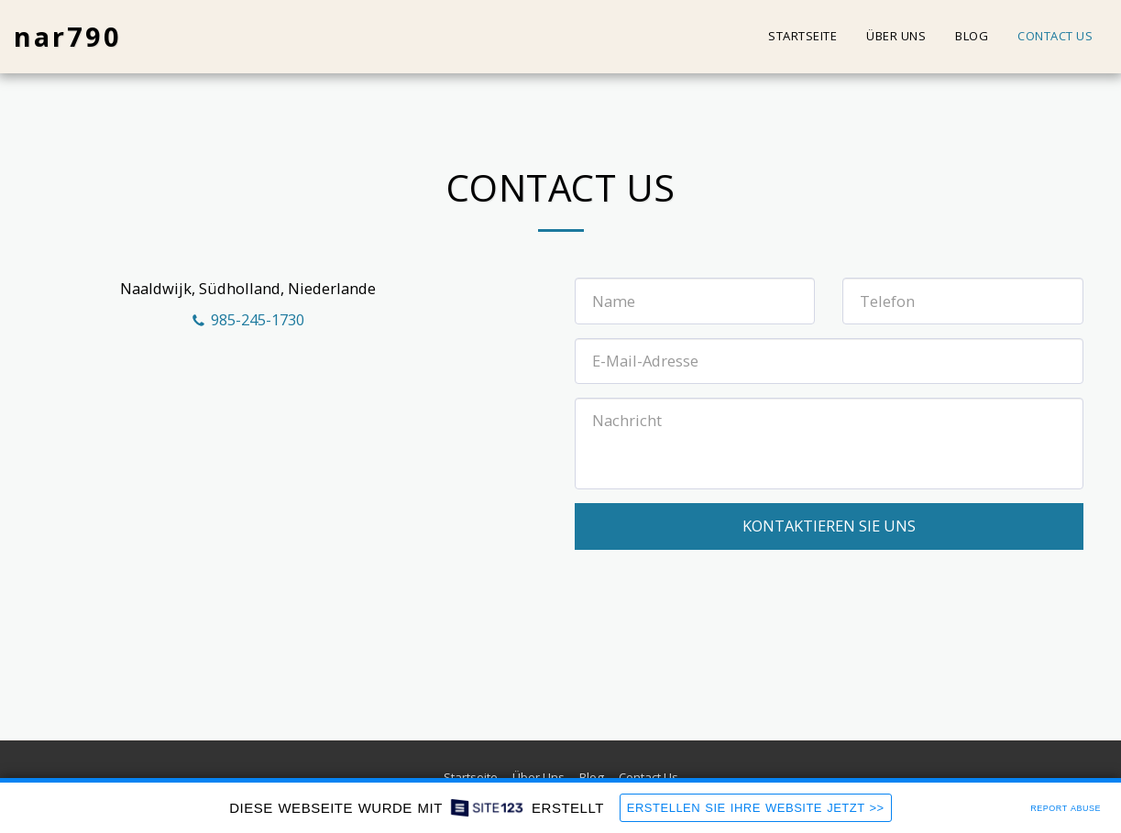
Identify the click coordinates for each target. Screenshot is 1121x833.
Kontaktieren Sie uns (829, 525)
